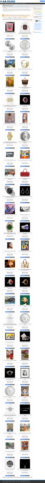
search (12, 3)
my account (16, 3)
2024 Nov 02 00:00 (15, 18)
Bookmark (12, 75)
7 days (29, 6)
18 (17, 19)
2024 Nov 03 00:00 (20, 18)
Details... (8, 75)
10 (27, 19)
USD (6, 6)
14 (14, 19)
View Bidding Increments (37, 24)
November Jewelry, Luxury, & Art (9, 4)
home (1, 3)
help (20, 3)
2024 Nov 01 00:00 (10, 18)
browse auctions (6, 3)
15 (15, 19)
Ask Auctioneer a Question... (37, 32)
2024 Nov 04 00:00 (25, 18)
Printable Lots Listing (38, 29)
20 (28, 19)
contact (23, 3)
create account (42, 1)
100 (31, 19)
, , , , (17, 6)
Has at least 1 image (36, 19)
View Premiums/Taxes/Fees (38, 25)
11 (10, 19)
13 (13, 19)
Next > (23, 19)
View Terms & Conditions (37, 28)
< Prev (4, 19)
